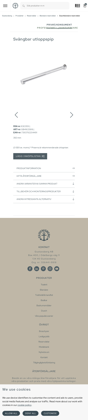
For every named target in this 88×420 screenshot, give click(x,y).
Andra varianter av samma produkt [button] (46, 183)
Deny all (30, 413)
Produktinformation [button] (46, 168)
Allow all (11, 413)
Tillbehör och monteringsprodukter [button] (46, 191)
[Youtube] (56, 268)
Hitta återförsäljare (46, 176)
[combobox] (48, 6)
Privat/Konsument (59, 24)
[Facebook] (29, 268)
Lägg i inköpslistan (30, 156)
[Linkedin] (36, 268)
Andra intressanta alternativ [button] (46, 199)
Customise (50, 413)
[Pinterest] (43, 268)
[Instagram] (50, 268)
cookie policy (24, 405)
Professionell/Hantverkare (57, 28)
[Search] (23, 6)
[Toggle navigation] (5, 5)
